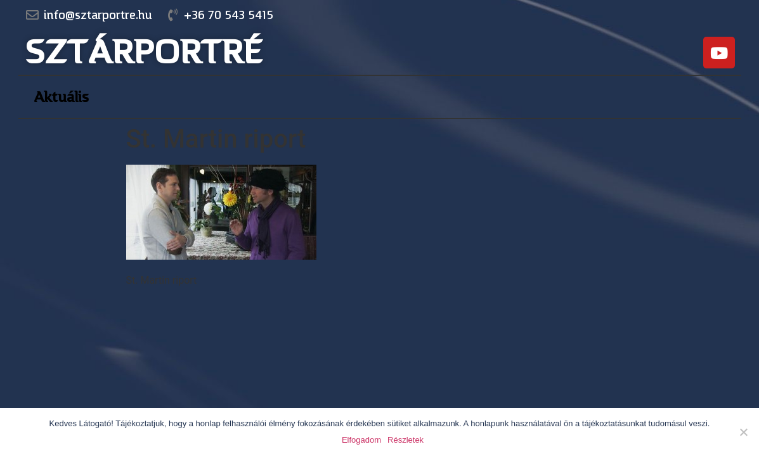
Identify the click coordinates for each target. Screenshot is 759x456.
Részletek (405, 440)
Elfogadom (361, 440)
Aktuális (61, 97)
